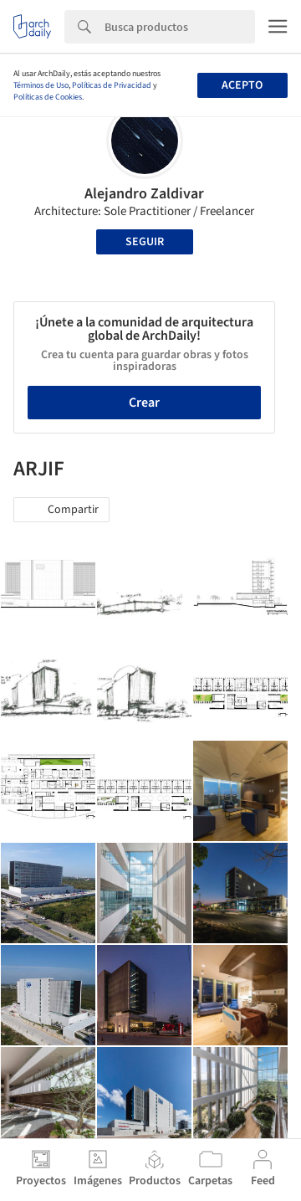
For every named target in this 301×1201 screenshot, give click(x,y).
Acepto (242, 85)
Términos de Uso (41, 85)
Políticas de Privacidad (111, 85)
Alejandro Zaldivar (144, 193)
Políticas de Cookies (47, 97)
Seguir (144, 242)
